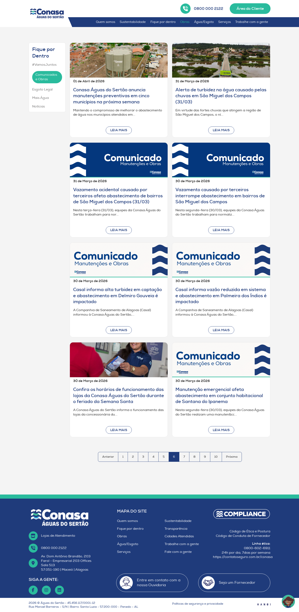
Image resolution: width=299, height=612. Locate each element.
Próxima (232, 456)
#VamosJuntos (44, 65)
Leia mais (118, 130)
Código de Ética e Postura (250, 531)
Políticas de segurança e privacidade (197, 603)
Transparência (176, 529)
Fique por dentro (163, 22)
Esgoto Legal (42, 89)
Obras (184, 22)
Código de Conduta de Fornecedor (243, 536)
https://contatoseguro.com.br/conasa (243, 557)
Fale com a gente (178, 552)
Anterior (108, 456)
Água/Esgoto (204, 22)
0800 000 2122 (208, 8)
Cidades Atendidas (179, 536)
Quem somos (105, 22)
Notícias (38, 106)
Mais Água (40, 98)
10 (216, 456)
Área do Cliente (250, 8)
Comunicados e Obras (46, 77)
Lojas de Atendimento (58, 536)
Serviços (224, 22)
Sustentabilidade (133, 22)
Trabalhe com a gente (251, 22)
